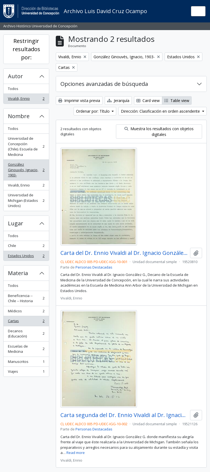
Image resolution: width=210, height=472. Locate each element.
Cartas (26, 322)
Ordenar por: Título (93, 111)
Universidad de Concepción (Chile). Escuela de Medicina (26, 146)
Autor (15, 76)
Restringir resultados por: (26, 49)
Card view (148, 100)
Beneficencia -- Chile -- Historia (26, 298)
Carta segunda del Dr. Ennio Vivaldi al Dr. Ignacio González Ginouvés (124, 415)
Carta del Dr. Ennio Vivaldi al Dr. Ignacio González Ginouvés (124, 253)
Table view (176, 100)
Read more (75, 452)
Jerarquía (118, 100)
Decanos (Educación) (26, 333)
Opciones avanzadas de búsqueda (104, 84)
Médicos (26, 312)
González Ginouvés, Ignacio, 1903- (26, 169)
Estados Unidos (26, 257)
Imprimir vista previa (79, 100)
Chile (26, 246)
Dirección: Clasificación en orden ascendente (161, 111)
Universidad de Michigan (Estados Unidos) (26, 200)
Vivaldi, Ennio (26, 99)
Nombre (19, 116)
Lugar (15, 223)
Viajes (26, 372)
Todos (13, 88)
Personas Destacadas (93, 267)
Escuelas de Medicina (26, 349)
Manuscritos (26, 362)
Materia (18, 273)
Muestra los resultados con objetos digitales (159, 131)
